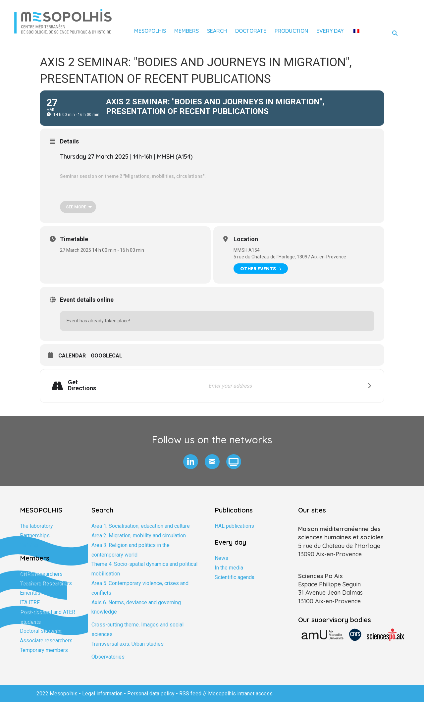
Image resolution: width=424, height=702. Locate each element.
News (221, 558)
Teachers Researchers (46, 583)
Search (217, 30)
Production (291, 30)
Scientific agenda (234, 577)
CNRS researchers (41, 574)
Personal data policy (151, 693)
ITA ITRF (30, 602)
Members (186, 30)
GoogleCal (106, 355)
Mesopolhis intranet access (240, 693)
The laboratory (36, 526)
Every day (330, 30)
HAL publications (234, 526)
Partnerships (35, 535)
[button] (190, 461)
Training (29, 545)
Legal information (102, 693)
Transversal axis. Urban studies (127, 644)
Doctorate (250, 30)
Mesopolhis (150, 30)
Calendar (72, 355)
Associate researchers (46, 640)
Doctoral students (40, 631)
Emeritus (30, 593)
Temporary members (44, 650)
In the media (229, 568)
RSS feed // (193, 693)
